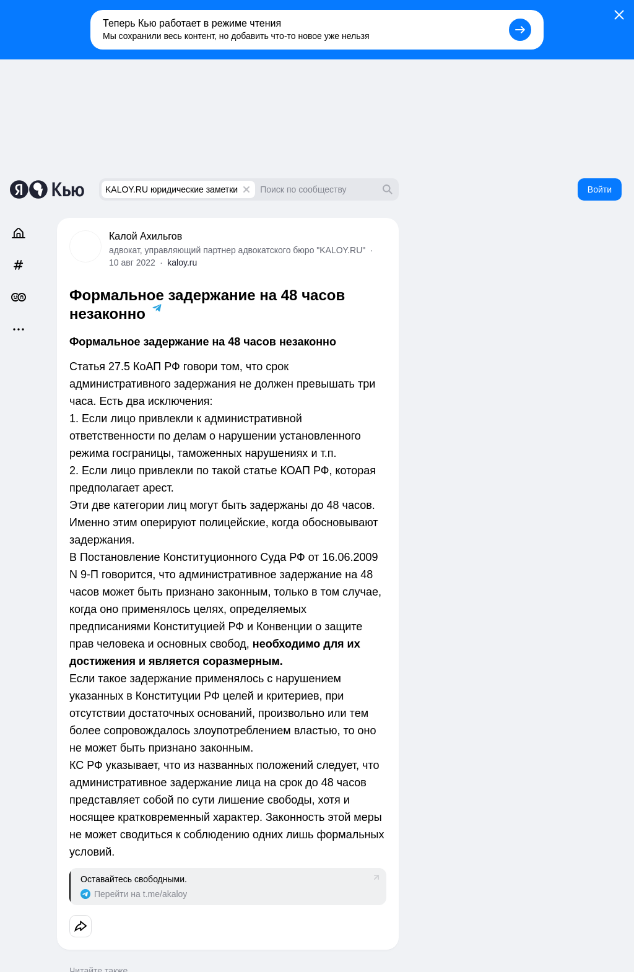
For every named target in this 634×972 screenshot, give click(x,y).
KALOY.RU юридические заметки (171, 189)
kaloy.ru (182, 262)
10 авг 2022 (132, 262)
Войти (600, 189)
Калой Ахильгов (145, 236)
